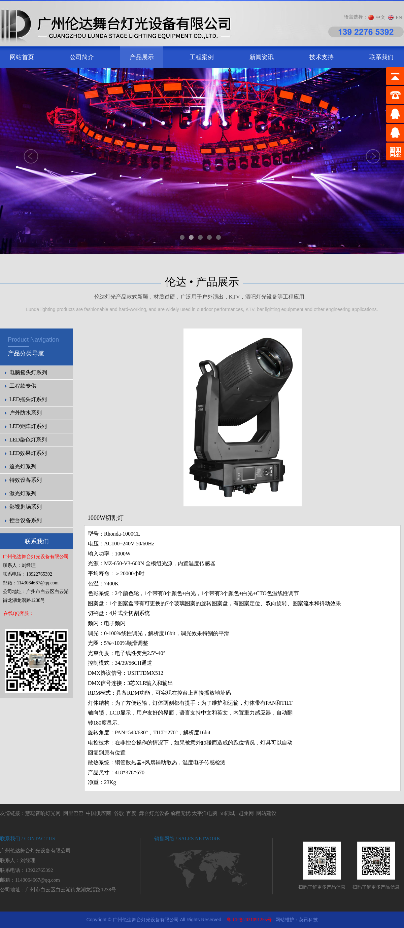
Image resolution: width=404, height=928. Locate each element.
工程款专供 (22, 386)
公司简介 (82, 57)
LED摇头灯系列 (28, 399)
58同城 (227, 813)
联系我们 (381, 57)
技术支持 (321, 57)
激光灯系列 (22, 493)
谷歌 (119, 813)
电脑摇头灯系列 (28, 372)
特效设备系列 (25, 480)
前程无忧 (180, 813)
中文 (380, 17)
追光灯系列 (22, 466)
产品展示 (142, 57)
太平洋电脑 (204, 813)
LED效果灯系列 (28, 453)
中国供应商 (98, 813)
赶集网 (246, 813)
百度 (131, 813)
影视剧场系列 (25, 507)
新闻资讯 (261, 57)
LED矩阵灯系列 (28, 426)
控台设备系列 (25, 520)
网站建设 (266, 813)
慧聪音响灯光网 (43, 813)
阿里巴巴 (73, 813)
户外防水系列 (25, 413)
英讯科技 (308, 919)
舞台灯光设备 (154, 813)
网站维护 (284, 919)
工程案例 (202, 57)
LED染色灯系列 (28, 439)
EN (399, 17)
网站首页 (22, 57)
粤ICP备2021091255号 (249, 919)
